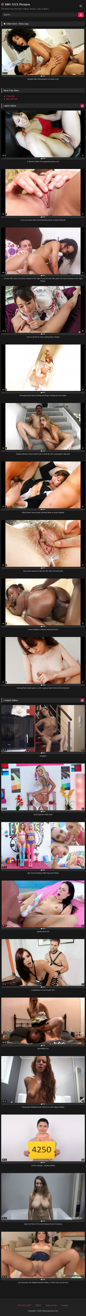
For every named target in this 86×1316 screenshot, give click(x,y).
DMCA (38, 1305)
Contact (64, 1305)
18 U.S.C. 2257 (24, 1305)
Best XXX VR (11, 99)
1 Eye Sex (10, 96)
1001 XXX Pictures (15, 4)
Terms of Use (51, 1305)
